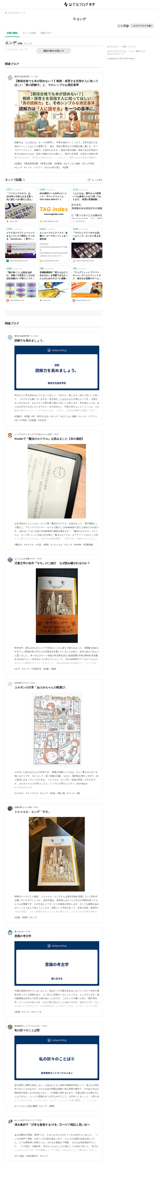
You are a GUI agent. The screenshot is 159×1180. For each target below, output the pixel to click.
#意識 (17, 1012)
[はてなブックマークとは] (24, 179)
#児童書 (32, 420)
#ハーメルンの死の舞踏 (25, 1106)
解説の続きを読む (53, 51)
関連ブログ (46, 33)
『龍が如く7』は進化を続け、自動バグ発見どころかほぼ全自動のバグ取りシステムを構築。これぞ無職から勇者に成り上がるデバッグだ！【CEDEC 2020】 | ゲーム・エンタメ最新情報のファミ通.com (20, 275)
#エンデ (18, 167)
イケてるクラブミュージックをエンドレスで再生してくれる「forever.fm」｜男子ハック (20, 236)
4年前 (36, 807)
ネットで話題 (29, 33)
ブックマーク (14, 189)
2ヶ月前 (34, 76)
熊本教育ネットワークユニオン (27, 1026)
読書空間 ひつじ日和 (23, 807)
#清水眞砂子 (32, 1156)
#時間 (24, 917)
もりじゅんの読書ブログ (24, 559)
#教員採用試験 (31, 163)
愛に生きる (19, 931)
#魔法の (18, 544)
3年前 (39, 559)
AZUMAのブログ (21, 683)
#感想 (46, 544)
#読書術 (58, 163)
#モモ (17, 669)
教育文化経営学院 (21, 76)
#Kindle (78, 544)
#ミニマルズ (32, 793)
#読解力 (18, 163)
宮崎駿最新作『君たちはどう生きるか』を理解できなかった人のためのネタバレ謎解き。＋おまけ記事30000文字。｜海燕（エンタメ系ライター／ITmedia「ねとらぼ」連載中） (54, 275)
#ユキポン (19, 793)
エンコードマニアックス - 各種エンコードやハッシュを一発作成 (54, 236)
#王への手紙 (88, 163)
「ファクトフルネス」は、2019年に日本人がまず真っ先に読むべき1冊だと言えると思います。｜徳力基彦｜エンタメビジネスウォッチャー (20, 196)
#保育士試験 (46, 163)
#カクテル (29, 544)
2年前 (56, 434)
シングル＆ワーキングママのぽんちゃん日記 (33, 434)
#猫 (78, 793)
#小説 (38, 544)
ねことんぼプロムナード (24, 1120)
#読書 (65, 167)
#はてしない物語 (72, 163)
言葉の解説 (12, 33)
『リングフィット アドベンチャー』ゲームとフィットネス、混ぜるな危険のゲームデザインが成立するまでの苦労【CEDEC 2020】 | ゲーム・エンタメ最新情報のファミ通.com (87, 275)
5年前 (44, 1026)
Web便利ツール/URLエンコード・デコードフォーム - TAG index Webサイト (53, 196)
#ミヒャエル (57, 544)
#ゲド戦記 (19, 1156)
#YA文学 (42, 420)
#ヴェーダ (36, 1012)
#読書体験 (88, 544)
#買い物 (61, 793)
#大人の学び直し (53, 167)
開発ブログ (140, 51)
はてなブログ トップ (15, 13)
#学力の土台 (43, 416)
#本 (33, 416)
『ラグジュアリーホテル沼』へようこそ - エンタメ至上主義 (87, 236)
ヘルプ (131, 51)
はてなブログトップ (115, 54)
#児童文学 (36, 669)
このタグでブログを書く (142, 26)
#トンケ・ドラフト (33, 167)
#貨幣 (52, 1106)
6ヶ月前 (34, 336)
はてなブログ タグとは (117, 51)
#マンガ (71, 793)
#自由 (52, 793)
